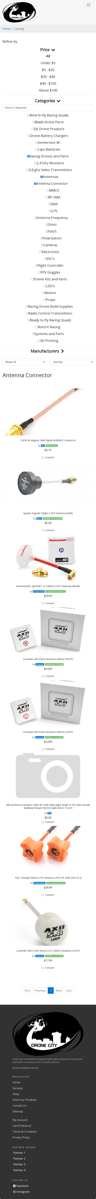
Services (18, 1088)
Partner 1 (19, 1153)
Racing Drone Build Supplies (49, 306)
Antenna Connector (51, 183)
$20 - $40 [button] (48, 76)
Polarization (51, 238)
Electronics (49, 251)
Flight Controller (49, 265)
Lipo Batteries (48, 149)
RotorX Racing (48, 327)
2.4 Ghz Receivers (49, 163)
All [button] (48, 56)
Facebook (21, 1186)
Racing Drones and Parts (48, 156)
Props (49, 299)
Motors (49, 292)
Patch (51, 231)
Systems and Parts (48, 333)
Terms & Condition (25, 1131)
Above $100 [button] (48, 90)
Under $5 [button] (48, 63)
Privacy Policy (21, 1137)
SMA (53, 204)
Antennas (49, 176)
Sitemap (18, 1111)
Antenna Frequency (51, 217)
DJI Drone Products (48, 129)
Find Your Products (25, 1100)
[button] (88, 4)
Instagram (21, 1192)
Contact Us (20, 1105)
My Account (20, 1120)
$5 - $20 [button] (48, 69)
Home (6, 29)
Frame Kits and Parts (49, 279)
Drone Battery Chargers (48, 135)
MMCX (53, 190)
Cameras (49, 245)
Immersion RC (48, 142)
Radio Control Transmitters (49, 313)
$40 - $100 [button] (48, 83)
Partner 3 (19, 1164)
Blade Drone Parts (48, 122)
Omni (51, 224)
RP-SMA (53, 197)
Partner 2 (19, 1158)
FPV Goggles (49, 272)
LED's (49, 286)
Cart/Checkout (22, 1126)
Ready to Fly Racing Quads (49, 320)
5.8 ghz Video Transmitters (49, 170)
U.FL (53, 210)
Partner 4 (19, 1170)
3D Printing (48, 340)
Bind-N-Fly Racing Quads (48, 115)
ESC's (49, 258)
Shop (16, 1094)
